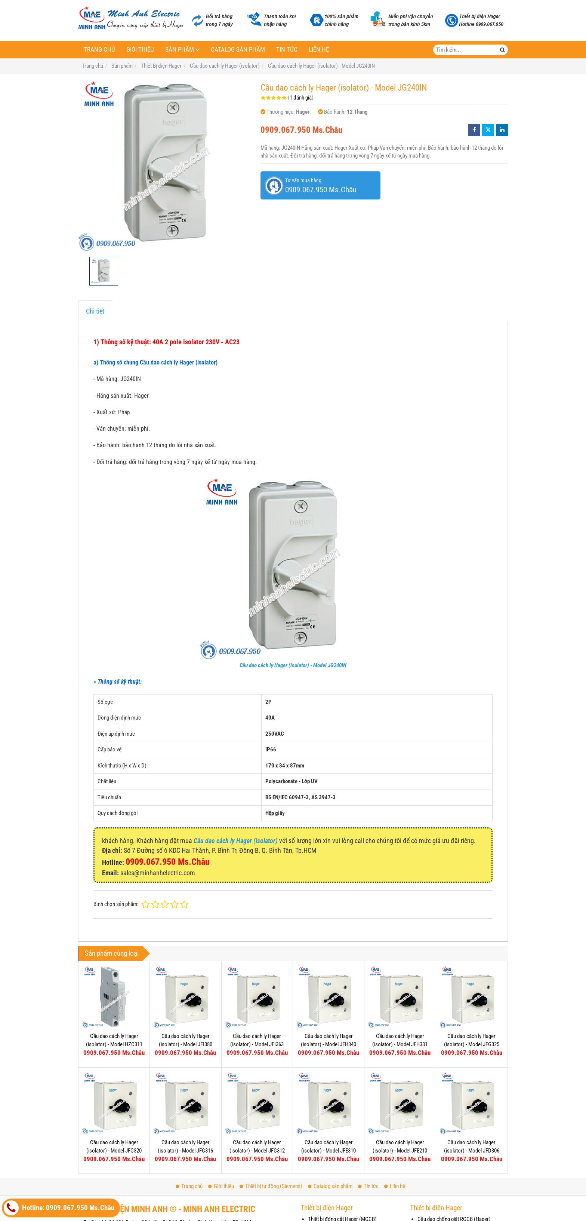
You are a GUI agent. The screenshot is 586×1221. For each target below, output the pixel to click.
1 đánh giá (301, 97)
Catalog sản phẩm (238, 49)
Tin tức (286, 49)
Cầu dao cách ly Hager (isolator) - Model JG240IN (293, 665)
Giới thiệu (140, 49)
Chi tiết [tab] (95, 311)
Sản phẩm (179, 49)
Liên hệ (319, 49)
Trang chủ (99, 49)
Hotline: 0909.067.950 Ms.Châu (59, 1207)
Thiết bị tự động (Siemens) (271, 1186)
